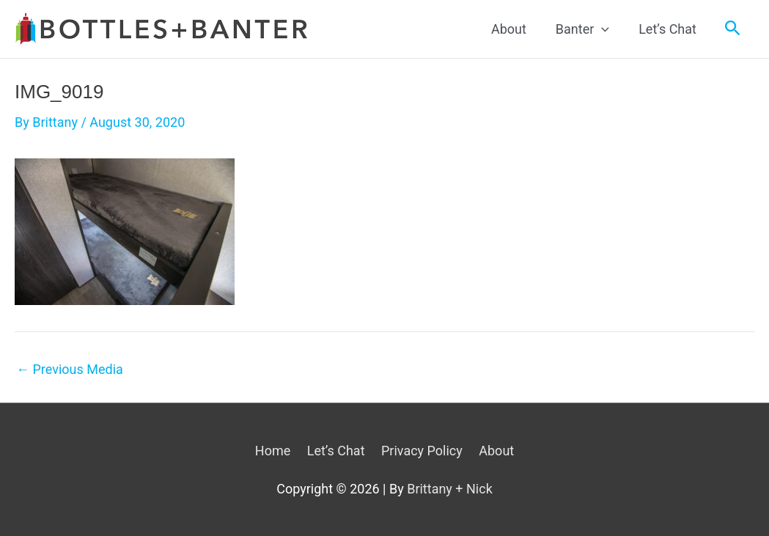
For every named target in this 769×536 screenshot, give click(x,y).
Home (272, 450)
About (496, 450)
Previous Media (69, 369)
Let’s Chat (336, 450)
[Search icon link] (732, 28)
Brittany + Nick (450, 488)
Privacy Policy (422, 450)
